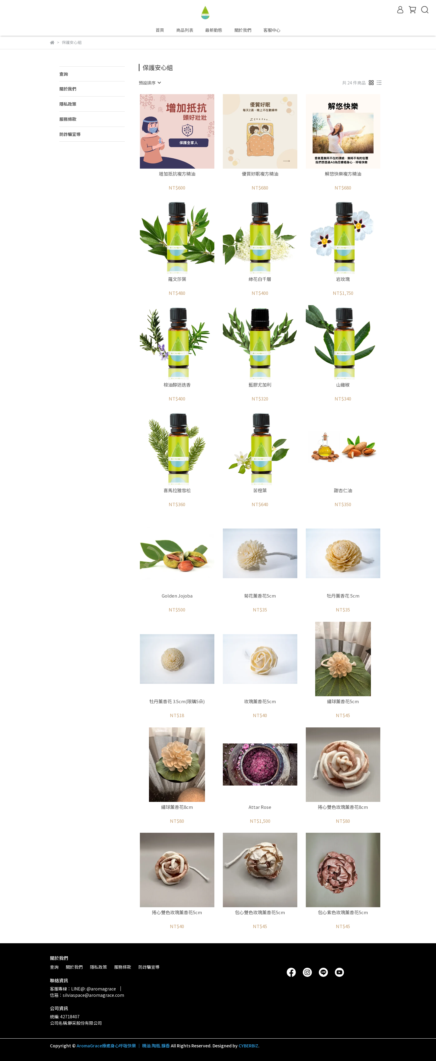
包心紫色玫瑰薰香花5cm (343, 912)
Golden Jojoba (177, 596)
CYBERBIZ (248, 1046)
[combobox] (149, 82)
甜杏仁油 (343, 490)
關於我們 (242, 30)
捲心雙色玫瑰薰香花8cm (343, 807)
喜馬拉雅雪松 (177, 490)
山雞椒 (343, 385)
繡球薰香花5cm (343, 701)
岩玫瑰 (343, 279)
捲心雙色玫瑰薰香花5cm (177, 912)
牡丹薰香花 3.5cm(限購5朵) (177, 701)
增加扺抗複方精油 (177, 174)
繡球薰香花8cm (177, 807)
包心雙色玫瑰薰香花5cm (260, 912)
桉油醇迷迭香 (177, 385)
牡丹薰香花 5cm (343, 596)
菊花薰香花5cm (260, 596)
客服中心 (271, 30)
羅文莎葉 (177, 279)
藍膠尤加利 (260, 385)
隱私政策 (67, 104)
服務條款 (67, 119)
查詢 (63, 74)
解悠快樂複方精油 (343, 174)
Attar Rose (260, 807)
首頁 (160, 30)
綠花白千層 (260, 279)
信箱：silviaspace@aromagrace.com (87, 995)
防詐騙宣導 (70, 134)
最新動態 (213, 30)
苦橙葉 (260, 490)
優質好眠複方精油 (260, 174)
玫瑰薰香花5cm (260, 701)
